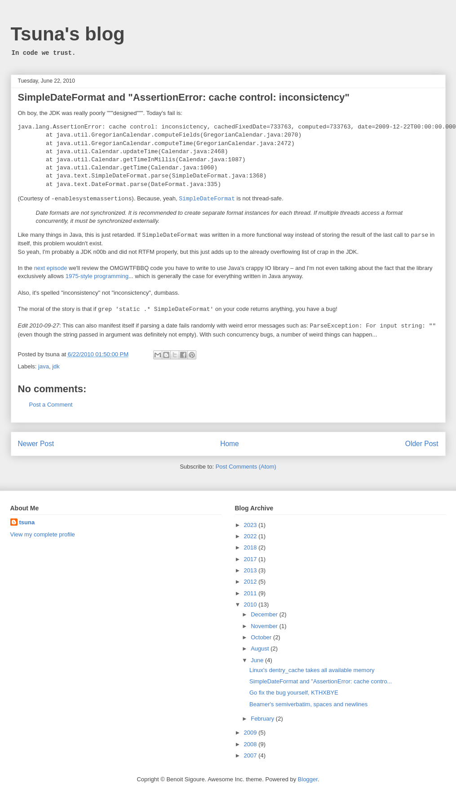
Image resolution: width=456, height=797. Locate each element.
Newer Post (36, 443)
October (262, 637)
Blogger (308, 779)
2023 (251, 525)
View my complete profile (42, 534)
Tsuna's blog (68, 33)
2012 (251, 581)
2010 (251, 604)
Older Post (421, 443)
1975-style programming (97, 276)
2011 (251, 593)
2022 (251, 536)
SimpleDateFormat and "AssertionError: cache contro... (320, 681)
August (260, 648)
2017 (251, 559)
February (263, 718)
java (43, 366)
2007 (251, 755)
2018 (251, 547)
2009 (251, 732)
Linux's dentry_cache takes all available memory (312, 670)
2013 (251, 570)
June (258, 660)
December (265, 614)
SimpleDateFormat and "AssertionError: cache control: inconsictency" (184, 97)
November (265, 626)
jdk (56, 366)
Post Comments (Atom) (246, 466)
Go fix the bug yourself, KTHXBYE (293, 692)
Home (229, 443)
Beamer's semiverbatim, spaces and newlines (308, 704)
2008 (251, 744)
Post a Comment (51, 404)
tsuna (27, 522)
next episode (50, 268)
